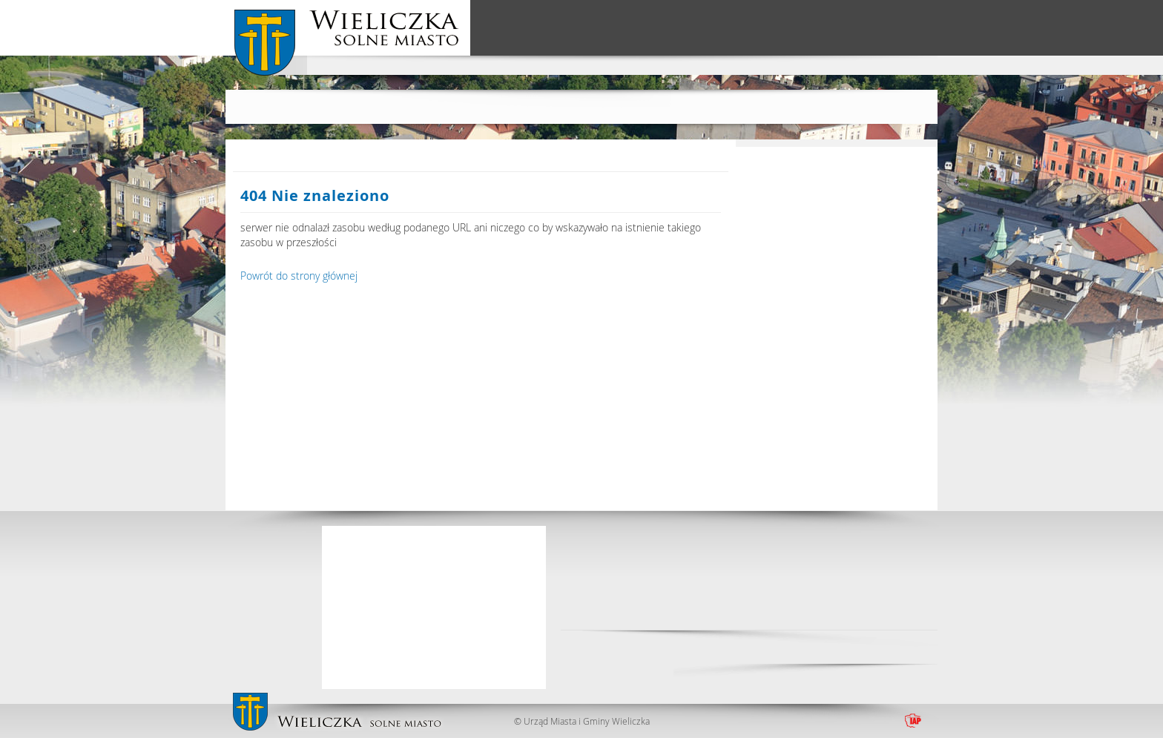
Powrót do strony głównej (299, 275)
